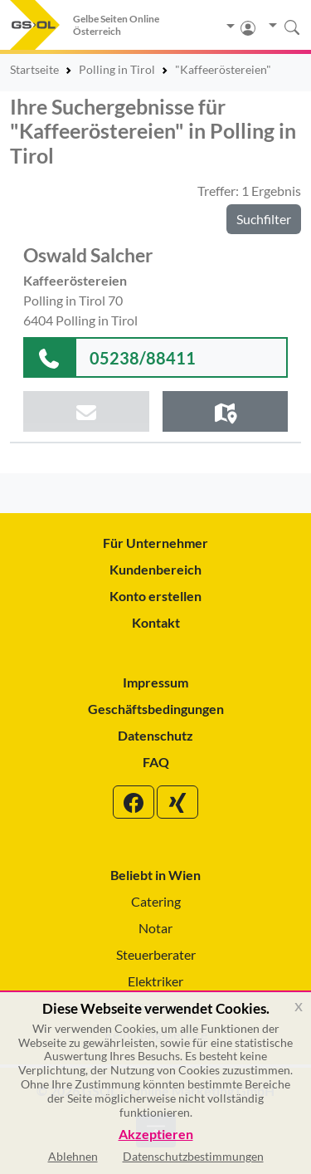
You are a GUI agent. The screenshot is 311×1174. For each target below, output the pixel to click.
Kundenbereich (155, 569)
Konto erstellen (155, 596)
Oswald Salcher (88, 255)
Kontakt (156, 622)
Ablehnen (73, 1156)
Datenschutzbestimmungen (193, 1156)
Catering (156, 901)
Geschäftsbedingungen (156, 709)
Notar (155, 928)
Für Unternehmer (155, 542)
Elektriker (155, 981)
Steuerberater (156, 954)
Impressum (155, 682)
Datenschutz (155, 735)
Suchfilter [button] (263, 219)
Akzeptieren (156, 1135)
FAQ (156, 762)
